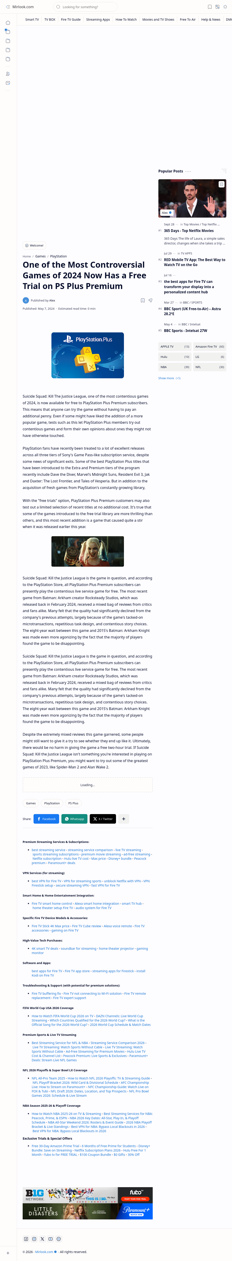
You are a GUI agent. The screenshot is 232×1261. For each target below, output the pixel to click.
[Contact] (7, 82)
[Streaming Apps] (98, 19)
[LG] (209, 357)
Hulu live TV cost (76, 858)
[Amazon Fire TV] (209, 346)
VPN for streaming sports (83, 881)
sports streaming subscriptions (56, 854)
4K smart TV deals (45, 948)
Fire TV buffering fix (47, 993)
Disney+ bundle (120, 858)
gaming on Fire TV (64, 930)
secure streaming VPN (72, 885)
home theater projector (117, 948)
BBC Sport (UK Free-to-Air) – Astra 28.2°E (192, 311)
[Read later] (142, 300)
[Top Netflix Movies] (214, 224)
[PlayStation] (52, 803)
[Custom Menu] (7, 50)
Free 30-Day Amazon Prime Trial (55, 1146)
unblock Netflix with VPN (122, 881)
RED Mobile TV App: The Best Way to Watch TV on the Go (194, 262)
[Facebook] (26, 1239)
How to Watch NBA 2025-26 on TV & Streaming (66, 1113)
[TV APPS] (186, 253)
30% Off (134, 1154)
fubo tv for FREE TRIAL (60, 1154)
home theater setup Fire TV (53, 908)
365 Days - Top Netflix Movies (189, 230)
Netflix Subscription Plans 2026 (98, 1150)
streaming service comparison (90, 850)
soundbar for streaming (79, 948)
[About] (7, 73)
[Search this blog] (85, 6)
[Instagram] (34, 1239)
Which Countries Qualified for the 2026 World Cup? (88, 1020)
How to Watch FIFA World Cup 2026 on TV (62, 1016)
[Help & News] (211, 19)
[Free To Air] (187, 19)
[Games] (31, 803)
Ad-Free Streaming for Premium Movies (95, 1051)
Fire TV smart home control (52, 903)
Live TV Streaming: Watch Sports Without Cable (67, 1047)
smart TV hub (132, 903)
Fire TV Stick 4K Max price (50, 926)
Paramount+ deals (61, 863)
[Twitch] (58, 1239)
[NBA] (174, 367)
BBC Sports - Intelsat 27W (185, 330)
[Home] (7, 22)
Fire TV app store (77, 971)
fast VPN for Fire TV (105, 885)
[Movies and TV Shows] (158, 19)
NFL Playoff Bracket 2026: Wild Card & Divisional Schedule (75, 1082)
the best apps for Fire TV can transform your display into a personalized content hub (189, 286)
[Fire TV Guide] (71, 19)
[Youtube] (50, 1239)
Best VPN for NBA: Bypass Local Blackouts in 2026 (108, 1126)
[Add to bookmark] (222, 184)
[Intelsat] (195, 324)
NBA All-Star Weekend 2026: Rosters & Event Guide (85, 1122)
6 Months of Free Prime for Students (109, 1146)
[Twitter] (42, 1239)
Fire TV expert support (69, 998)
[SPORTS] (196, 302)
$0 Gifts (119, 1154)
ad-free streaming (136, 854)
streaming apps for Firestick (113, 971)
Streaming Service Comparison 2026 (118, 1043)
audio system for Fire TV (93, 908)
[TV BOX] (50, 19)
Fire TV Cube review (87, 926)
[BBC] (187, 302)
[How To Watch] (126, 19)
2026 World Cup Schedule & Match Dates (120, 1024)
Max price (98, 858)
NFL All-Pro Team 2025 (48, 1078)
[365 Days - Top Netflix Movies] (192, 198)
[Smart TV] (32, 19)
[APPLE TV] (174, 346)
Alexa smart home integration (97, 903)
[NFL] (209, 367)
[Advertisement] (124, 64)
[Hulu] (174, 357)
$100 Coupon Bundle (95, 1154)
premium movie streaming (101, 854)
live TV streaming (128, 850)
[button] (8, 6)
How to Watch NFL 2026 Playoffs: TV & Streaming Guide (109, 1078)
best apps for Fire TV (47, 971)
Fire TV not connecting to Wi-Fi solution (92, 993)
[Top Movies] (192, 224)
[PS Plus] (73, 803)
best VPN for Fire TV (46, 881)
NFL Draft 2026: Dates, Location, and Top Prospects (88, 1091)
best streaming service (48, 850)
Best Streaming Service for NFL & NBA (60, 1043)
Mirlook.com (23, 6)
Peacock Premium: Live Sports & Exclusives (95, 1056)
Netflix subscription (47, 858)
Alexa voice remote (118, 926)
